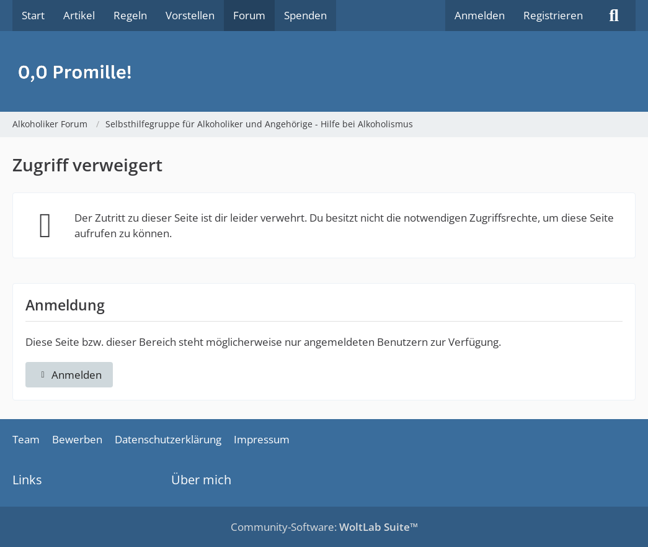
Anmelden (480, 15)
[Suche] (614, 15)
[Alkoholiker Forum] (324, 71)
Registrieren (553, 15)
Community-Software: (324, 527)
